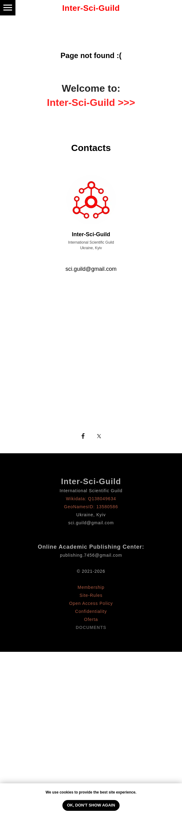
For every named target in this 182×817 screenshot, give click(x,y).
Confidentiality (91, 611)
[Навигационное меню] (7, 8)
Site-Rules (91, 595)
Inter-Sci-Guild (91, 481)
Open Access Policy (91, 603)
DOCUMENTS (91, 627)
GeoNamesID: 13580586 (91, 506)
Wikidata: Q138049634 (91, 498)
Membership (91, 587)
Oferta (91, 619)
